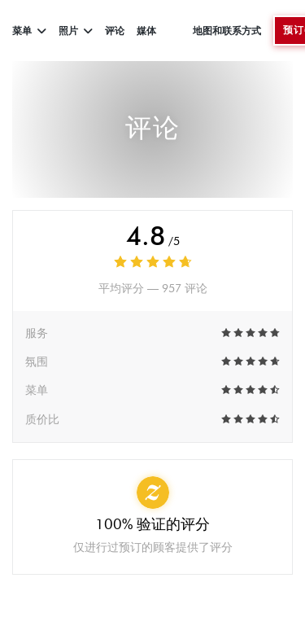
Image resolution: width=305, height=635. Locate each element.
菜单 (29, 30)
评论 (114, 30)
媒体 (146, 30)
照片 (76, 30)
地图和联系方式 (227, 30)
